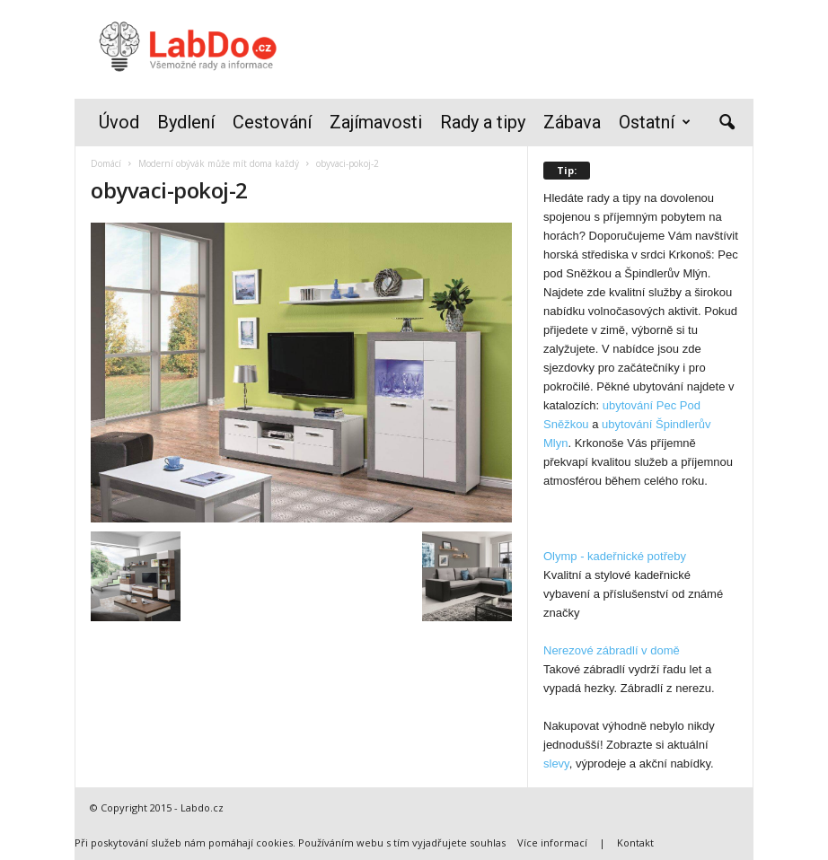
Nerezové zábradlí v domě (611, 650)
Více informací (552, 842)
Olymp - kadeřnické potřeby (614, 556)
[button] (726, 123)
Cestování (272, 122)
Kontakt (635, 842)
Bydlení (186, 122)
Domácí (106, 163)
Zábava (572, 122)
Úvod (119, 122)
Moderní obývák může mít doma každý (218, 163)
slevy (556, 763)
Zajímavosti (376, 122)
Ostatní (655, 122)
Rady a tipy (482, 122)
